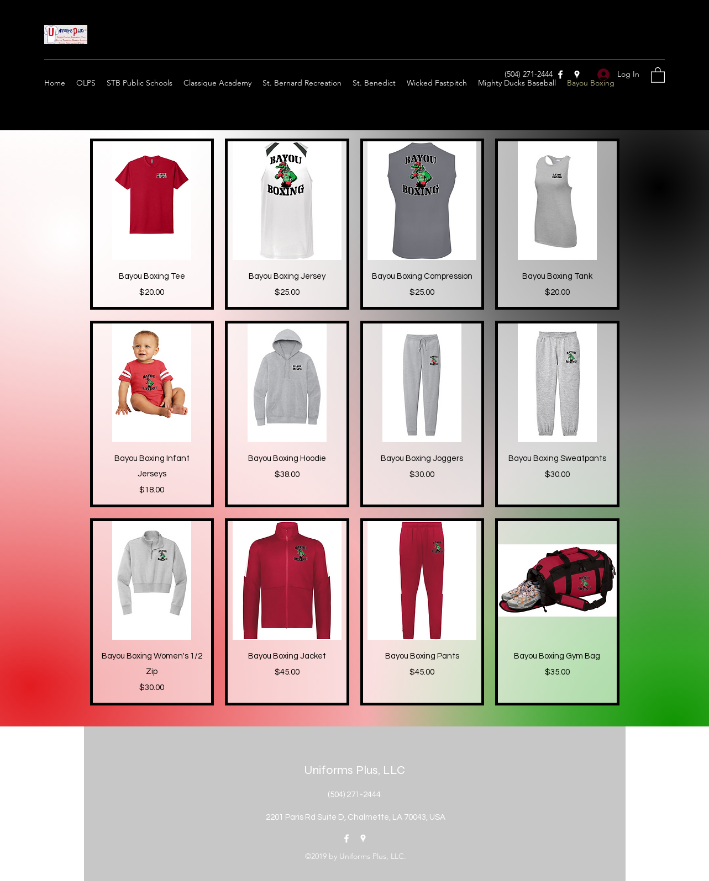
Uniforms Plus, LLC (354, 770)
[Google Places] (576, 74)
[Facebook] (560, 74)
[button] (658, 74)
